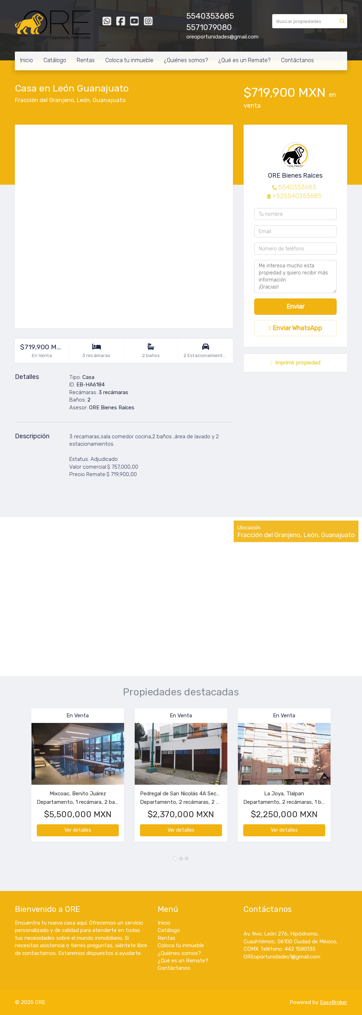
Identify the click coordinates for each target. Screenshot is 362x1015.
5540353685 (297, 187)
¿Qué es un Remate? (244, 60)
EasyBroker (333, 1002)
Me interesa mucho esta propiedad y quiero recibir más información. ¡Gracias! (295, 276)
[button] (23, 778)
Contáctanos (297, 60)
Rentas (86, 60)
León (83, 100)
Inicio (26, 60)
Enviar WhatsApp (295, 328)
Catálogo (54, 60)
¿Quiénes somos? (186, 60)
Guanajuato (109, 100)
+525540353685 (297, 196)
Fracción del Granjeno (44, 100)
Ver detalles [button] (77, 830)
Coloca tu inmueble (129, 60)
